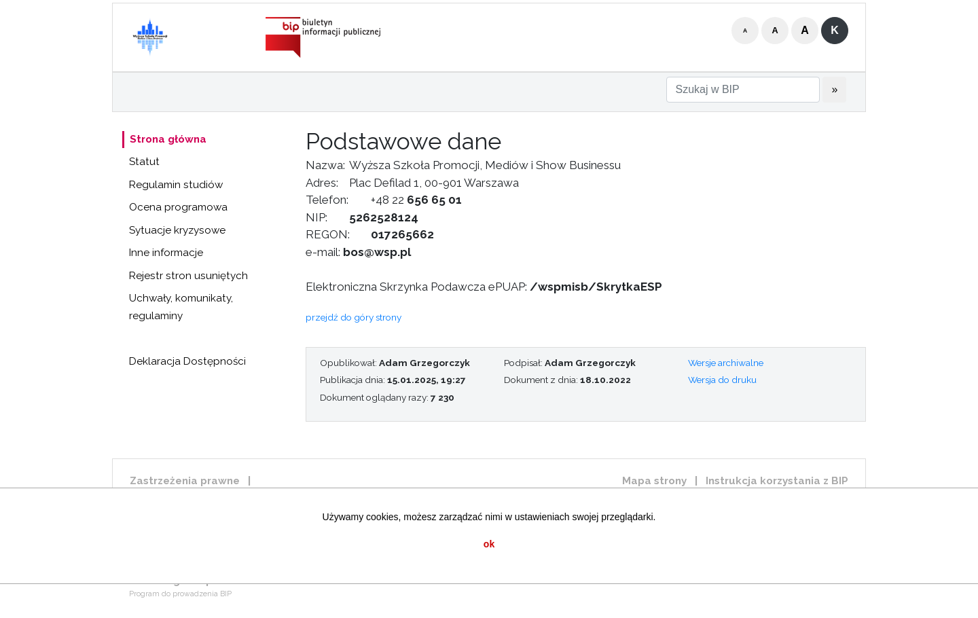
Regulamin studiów (176, 185)
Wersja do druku (722, 379)
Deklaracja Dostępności (187, 361)
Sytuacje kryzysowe (177, 230)
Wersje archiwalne (725, 362)
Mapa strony (654, 481)
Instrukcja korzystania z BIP (777, 481)
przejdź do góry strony (353, 317)
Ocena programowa (178, 207)
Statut (144, 162)
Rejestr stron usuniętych (188, 276)
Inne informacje (166, 253)
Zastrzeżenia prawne (185, 481)
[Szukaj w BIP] (743, 90)
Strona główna (168, 139)
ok (489, 544)
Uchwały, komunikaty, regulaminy (181, 307)
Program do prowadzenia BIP (180, 593)
